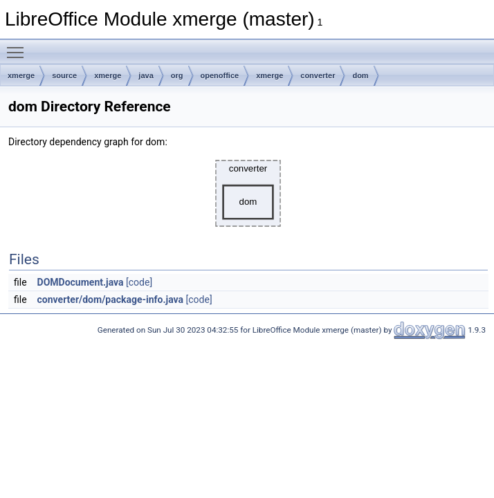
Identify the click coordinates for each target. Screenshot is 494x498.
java (145, 75)
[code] (139, 282)
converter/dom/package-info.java (110, 299)
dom (360, 75)
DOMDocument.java (80, 282)
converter (317, 75)
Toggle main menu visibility (18, 46)
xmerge (21, 75)
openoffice (220, 75)
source (64, 75)
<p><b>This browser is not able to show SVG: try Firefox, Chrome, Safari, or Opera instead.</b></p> (248, 193)
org (177, 75)
